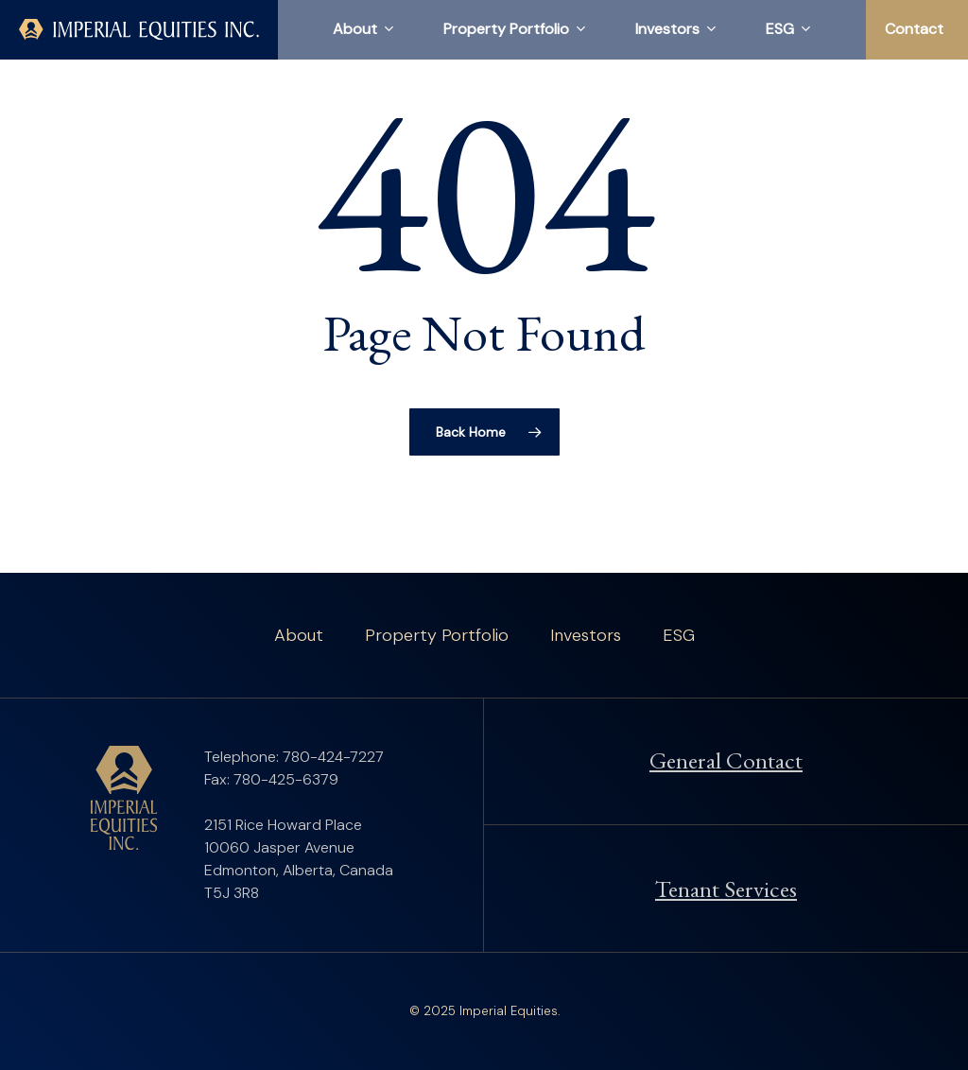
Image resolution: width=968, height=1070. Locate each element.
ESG (679, 635)
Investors (585, 635)
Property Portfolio (437, 635)
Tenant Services (726, 888)
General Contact (726, 760)
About (298, 635)
